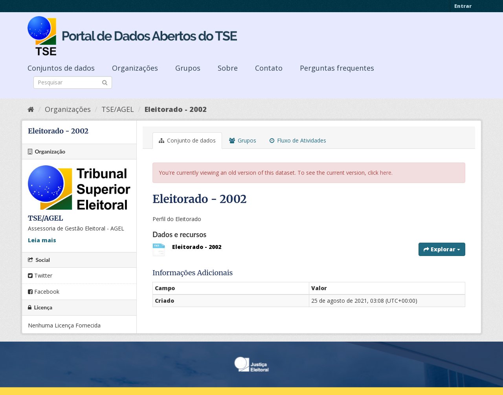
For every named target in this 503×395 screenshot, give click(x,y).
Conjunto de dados (187, 140)
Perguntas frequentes (337, 68)
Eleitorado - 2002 (176, 109)
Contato (269, 68)
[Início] (31, 109)
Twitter (40, 275)
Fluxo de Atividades (298, 140)
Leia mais (42, 240)
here (385, 172)
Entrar (463, 5)
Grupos (187, 68)
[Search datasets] (72, 82)
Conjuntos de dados (61, 68)
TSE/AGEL (117, 109)
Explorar (442, 249)
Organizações (135, 68)
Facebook (43, 291)
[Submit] (104, 82)
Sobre (228, 68)
